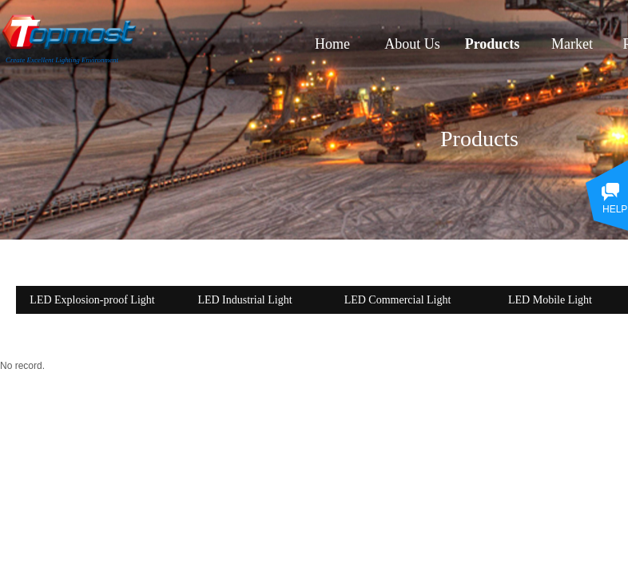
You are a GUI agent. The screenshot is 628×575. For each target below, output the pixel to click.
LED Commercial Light (397, 300)
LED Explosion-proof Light (92, 300)
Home (332, 44)
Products (492, 44)
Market (572, 44)
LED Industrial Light (244, 300)
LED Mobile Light (550, 300)
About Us (412, 44)
